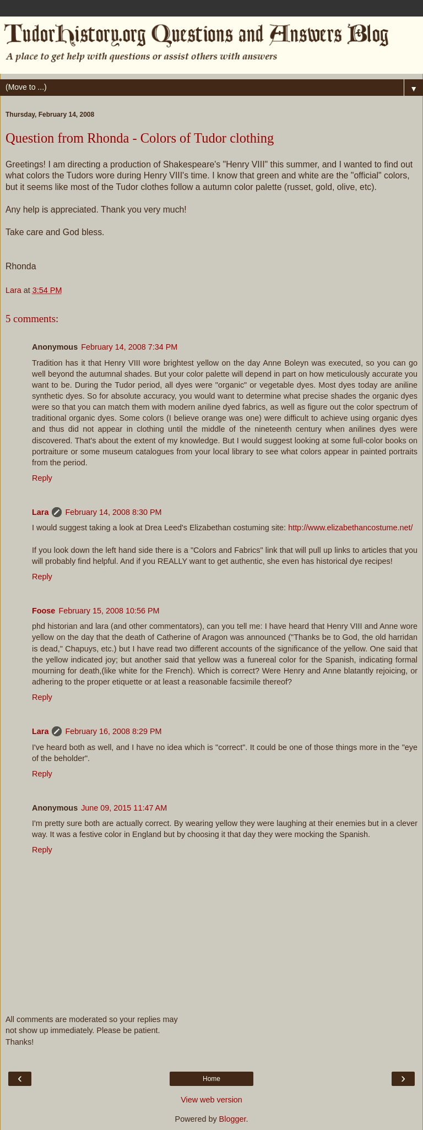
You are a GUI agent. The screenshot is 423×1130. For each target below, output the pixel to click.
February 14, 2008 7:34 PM (129, 347)
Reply (42, 478)
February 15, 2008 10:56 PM (108, 610)
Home (211, 1079)
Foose (43, 610)
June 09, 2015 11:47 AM (124, 807)
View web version (211, 1099)
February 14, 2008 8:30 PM (113, 512)
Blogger (232, 1119)
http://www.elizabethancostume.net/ (350, 527)
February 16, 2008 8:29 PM (113, 731)
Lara (40, 512)
